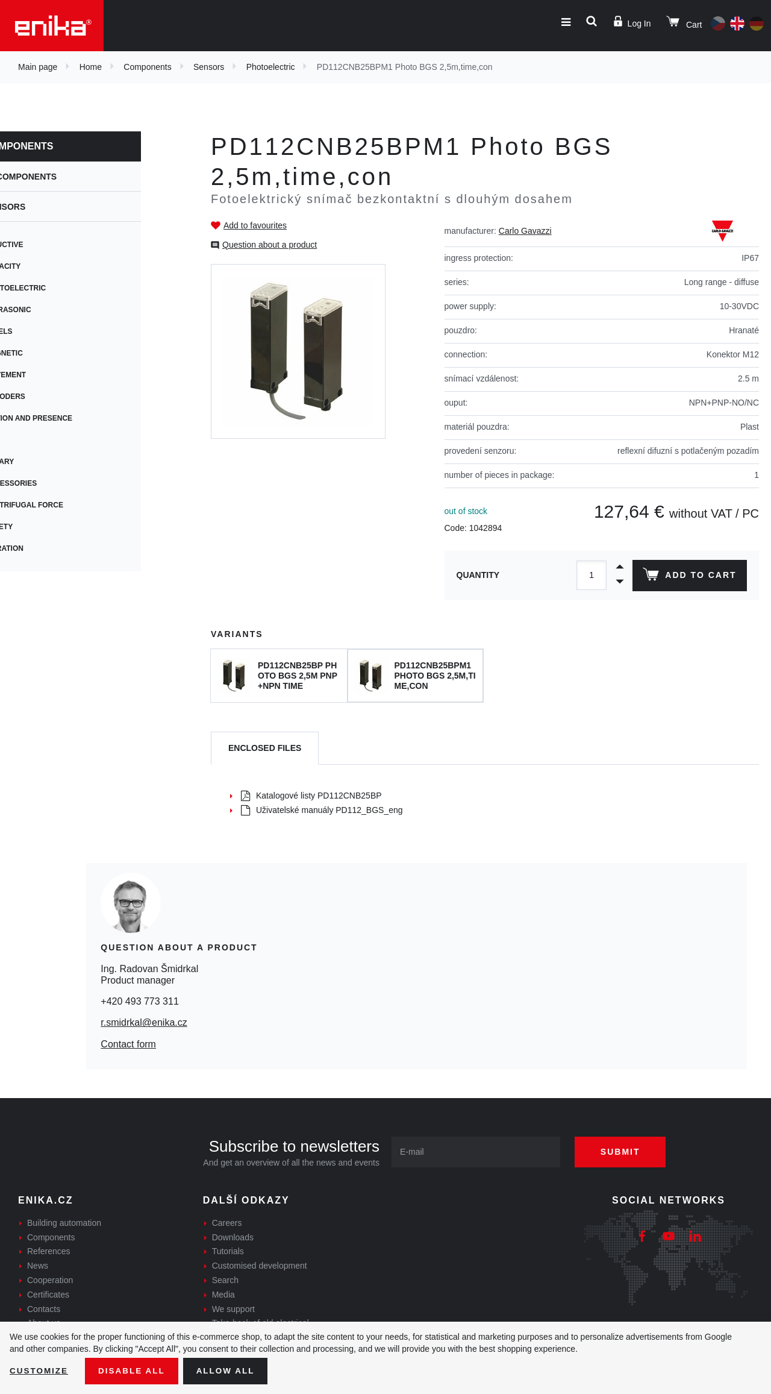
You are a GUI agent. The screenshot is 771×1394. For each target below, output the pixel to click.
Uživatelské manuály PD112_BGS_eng (322, 810)
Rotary (39, 461)
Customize (40, 1370)
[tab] (265, 748)
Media (223, 1294)
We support (233, 1309)
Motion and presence (68, 418)
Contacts (43, 1309)
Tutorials (228, 1251)
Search (225, 1280)
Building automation (64, 1223)
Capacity (42, 266)
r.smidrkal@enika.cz (144, 1022)
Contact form (128, 1044)
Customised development (259, 1265)
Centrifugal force (63, 505)
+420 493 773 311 (139, 1001)
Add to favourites (255, 225)
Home (91, 67)
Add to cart (688, 577)
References (48, 1251)
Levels (38, 331)
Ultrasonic (47, 310)
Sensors (208, 67)
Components (147, 67)
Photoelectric (270, 67)
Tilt (31, 440)
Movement (45, 375)
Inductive (43, 244)
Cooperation (50, 1280)
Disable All (134, 1370)
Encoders (44, 396)
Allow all (230, 1370)
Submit (625, 1152)
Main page (37, 67)
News (37, 1265)
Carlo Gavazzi (525, 231)
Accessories (50, 483)
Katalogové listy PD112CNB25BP (311, 795)
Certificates (48, 1294)
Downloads (233, 1237)
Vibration (43, 548)
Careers (227, 1223)
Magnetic (43, 353)
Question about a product (269, 245)
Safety (38, 527)
